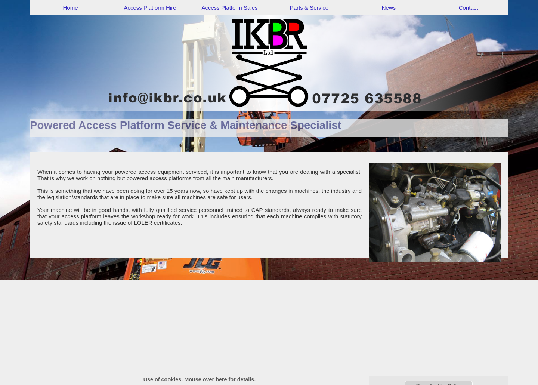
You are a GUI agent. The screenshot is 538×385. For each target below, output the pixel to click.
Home (70, 7)
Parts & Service (309, 7)
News (389, 7)
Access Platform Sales (229, 7)
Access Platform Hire (150, 7)
